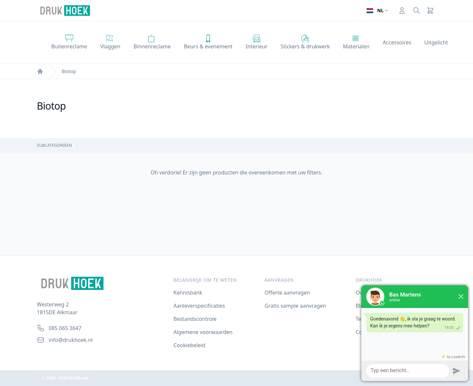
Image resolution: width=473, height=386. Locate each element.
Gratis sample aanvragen (295, 305)
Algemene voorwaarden (203, 332)
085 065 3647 (65, 328)
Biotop (69, 71)
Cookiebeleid (189, 345)
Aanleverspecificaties (199, 305)
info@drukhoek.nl (71, 340)
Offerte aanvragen (287, 292)
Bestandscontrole (194, 318)
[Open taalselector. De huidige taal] (377, 10)
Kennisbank (187, 292)
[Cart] (430, 10)
